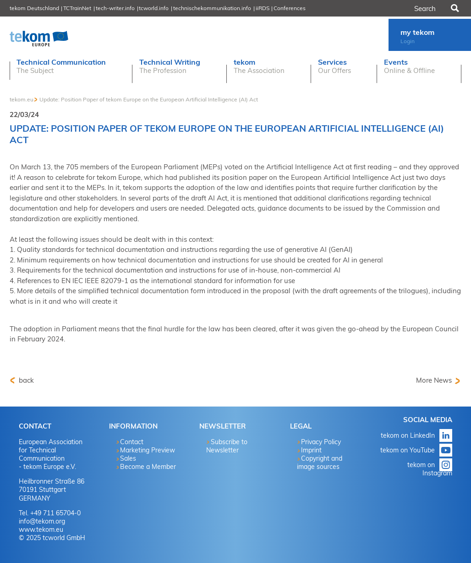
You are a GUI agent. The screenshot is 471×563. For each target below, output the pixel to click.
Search (454, 8)
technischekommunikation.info (212, 8)
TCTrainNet (77, 8)
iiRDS (262, 8)
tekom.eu (21, 99)
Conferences (290, 8)
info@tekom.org (42, 521)
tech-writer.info (115, 8)
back (25, 380)
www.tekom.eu (41, 529)
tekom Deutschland (34, 8)
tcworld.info (154, 8)
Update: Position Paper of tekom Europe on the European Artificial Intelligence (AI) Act (148, 99)
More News (434, 380)
